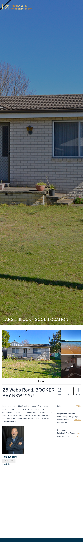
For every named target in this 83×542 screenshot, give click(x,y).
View (79, 433)
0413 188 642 (9, 461)
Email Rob (6, 464)
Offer (78, 436)
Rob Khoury (10, 457)
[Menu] (78, 7)
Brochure (42, 381)
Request (77, 420)
